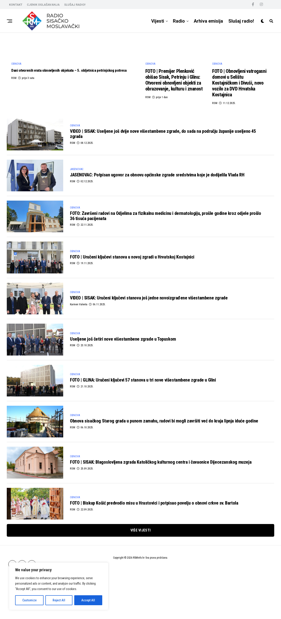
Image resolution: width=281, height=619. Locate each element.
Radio (179, 21)
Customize (29, 600)
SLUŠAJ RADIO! (75, 4)
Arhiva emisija (208, 21)
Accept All (88, 600)
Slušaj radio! (241, 21)
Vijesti (157, 21)
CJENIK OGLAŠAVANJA (43, 4)
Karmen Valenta (78, 346)
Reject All (59, 600)
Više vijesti (140, 572)
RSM (13, 142)
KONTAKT (15, 4)
